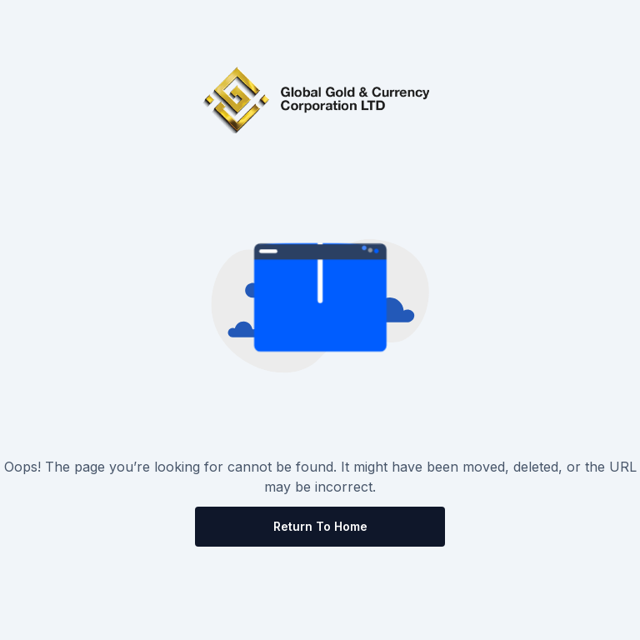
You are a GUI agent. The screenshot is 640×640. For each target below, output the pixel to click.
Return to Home (320, 526)
